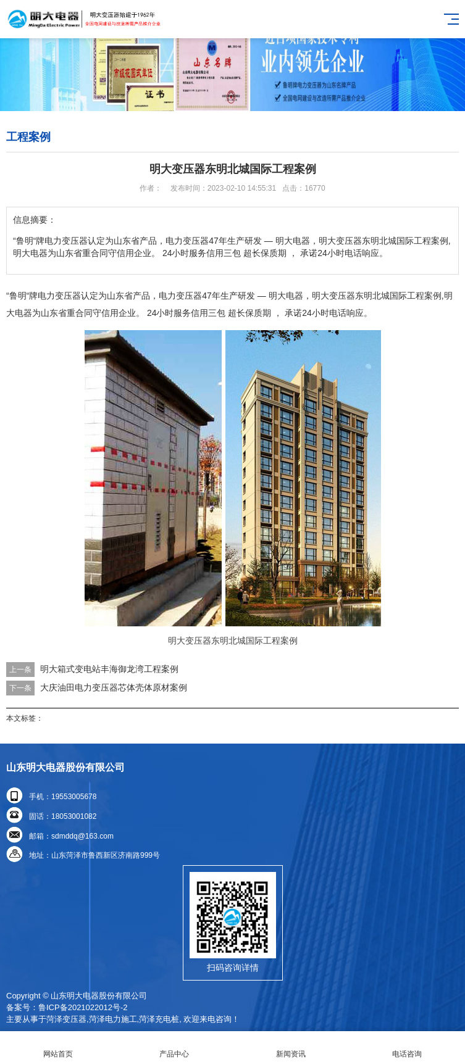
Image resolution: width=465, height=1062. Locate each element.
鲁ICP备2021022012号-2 (83, 1007)
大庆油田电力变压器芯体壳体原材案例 (113, 687)
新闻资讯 (291, 1046)
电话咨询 (407, 1046)
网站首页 (58, 1046)
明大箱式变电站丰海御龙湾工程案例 (109, 669)
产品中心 (174, 1046)
